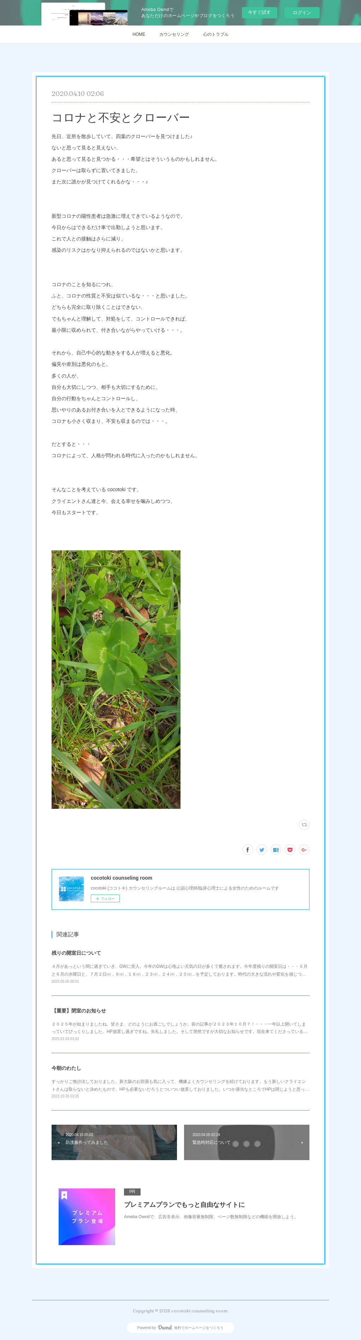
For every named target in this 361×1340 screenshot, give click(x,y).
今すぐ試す (259, 12)
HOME (138, 34)
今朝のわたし (66, 1068)
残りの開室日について (76, 953)
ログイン (302, 12)
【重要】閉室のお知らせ (79, 1010)
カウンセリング (174, 34)
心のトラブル (216, 34)
